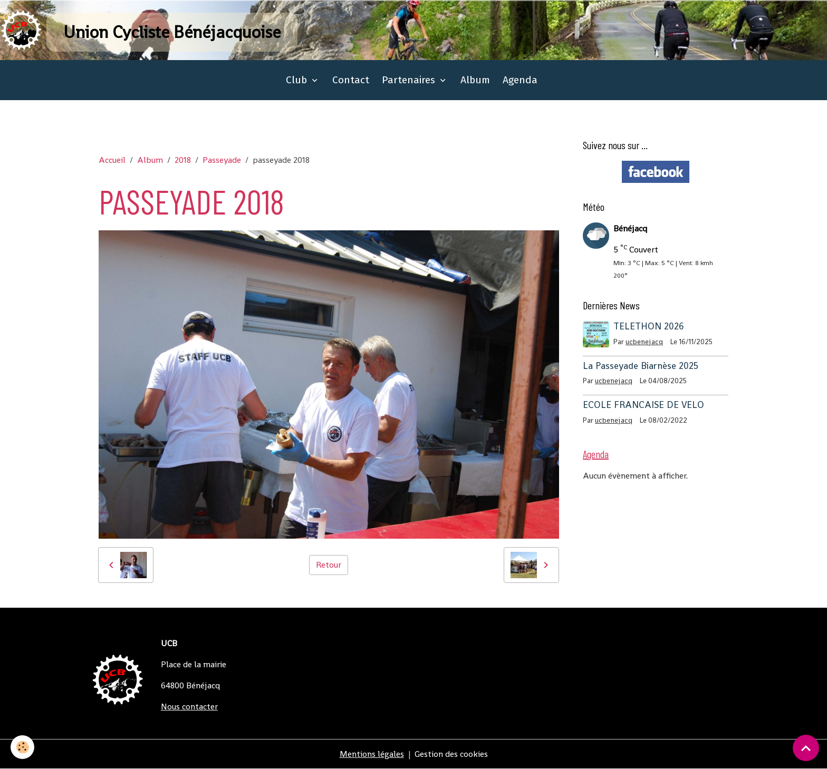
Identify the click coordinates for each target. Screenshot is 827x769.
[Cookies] (22, 747)
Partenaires (410, 80)
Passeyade (222, 160)
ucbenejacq (644, 341)
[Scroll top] (806, 748)
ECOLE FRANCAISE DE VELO (643, 405)
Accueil (112, 160)
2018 (183, 160)
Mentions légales (372, 754)
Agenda (520, 80)
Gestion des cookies (451, 754)
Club (298, 80)
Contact (350, 80)
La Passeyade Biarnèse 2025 (640, 366)
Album (475, 80)
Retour (328, 564)
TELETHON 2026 (648, 326)
